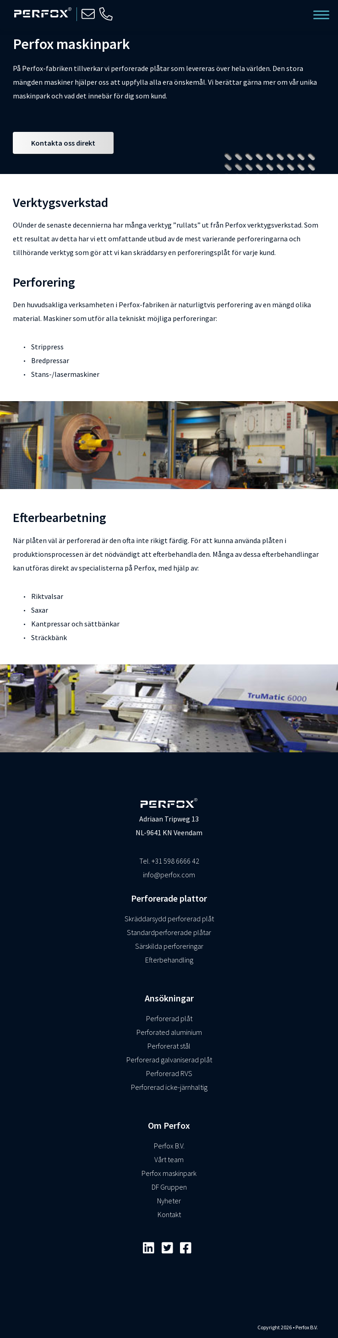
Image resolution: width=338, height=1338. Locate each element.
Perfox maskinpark (169, 1173)
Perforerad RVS (169, 1073)
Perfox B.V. (169, 1145)
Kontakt (169, 1214)
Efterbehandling (169, 959)
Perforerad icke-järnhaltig (169, 1087)
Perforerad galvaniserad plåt (169, 1059)
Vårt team (169, 1159)
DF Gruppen (169, 1186)
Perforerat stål (169, 1045)
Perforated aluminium (169, 1032)
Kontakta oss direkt (63, 142)
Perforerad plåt (169, 1018)
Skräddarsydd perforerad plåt (169, 918)
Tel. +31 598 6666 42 (169, 860)
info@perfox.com (169, 874)
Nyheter (169, 1200)
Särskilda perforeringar (169, 946)
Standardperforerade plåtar (169, 932)
